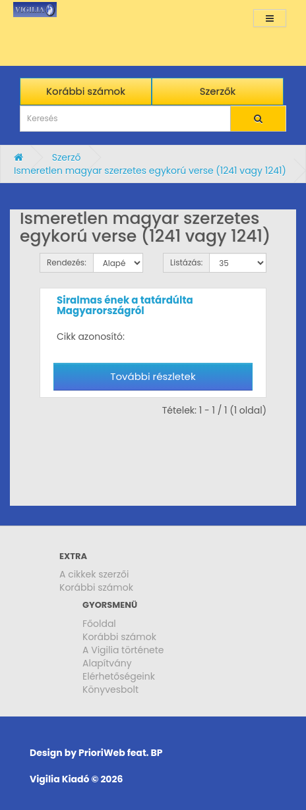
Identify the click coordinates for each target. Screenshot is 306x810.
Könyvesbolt (110, 689)
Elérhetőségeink (118, 676)
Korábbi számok (96, 587)
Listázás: (186, 262)
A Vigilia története (123, 650)
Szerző (66, 157)
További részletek (152, 376)
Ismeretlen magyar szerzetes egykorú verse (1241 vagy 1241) (150, 170)
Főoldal (99, 623)
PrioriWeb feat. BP (120, 752)
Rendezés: (66, 262)
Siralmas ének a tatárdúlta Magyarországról (125, 305)
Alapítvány (107, 663)
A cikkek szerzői (94, 574)
